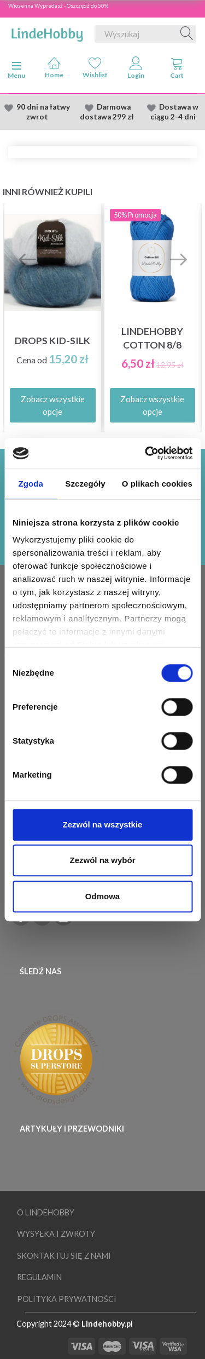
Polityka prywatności (66, 1299)
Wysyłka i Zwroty (56, 1233)
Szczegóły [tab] (85, 483)
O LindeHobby (45, 1212)
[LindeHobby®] (47, 32)
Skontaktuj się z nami (64, 1255)
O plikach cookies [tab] (157, 483)
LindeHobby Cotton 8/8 (152, 338)
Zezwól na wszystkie (103, 824)
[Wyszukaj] (187, 34)
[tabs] (176, 70)
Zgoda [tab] (30, 483)
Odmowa (102, 896)
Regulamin (39, 1277)
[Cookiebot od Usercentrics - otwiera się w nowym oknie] (145, 453)
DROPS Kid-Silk (52, 340)
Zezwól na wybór (102, 860)
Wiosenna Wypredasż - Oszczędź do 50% (58, 5)
